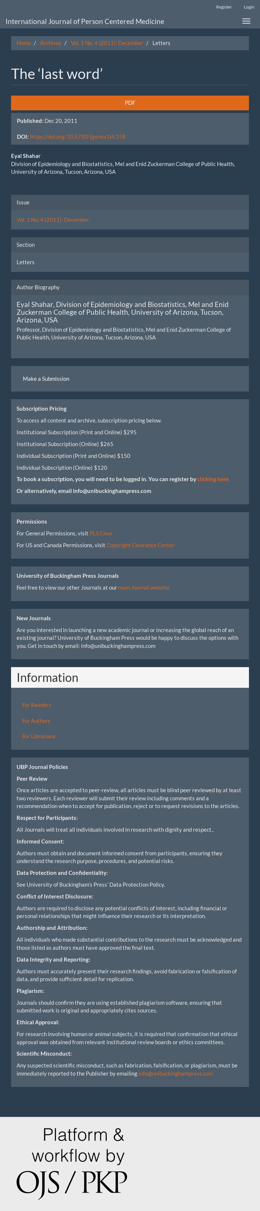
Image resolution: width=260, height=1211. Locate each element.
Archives (51, 42)
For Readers (36, 704)
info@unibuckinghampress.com (175, 1073)
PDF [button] (130, 102)
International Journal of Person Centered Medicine (85, 21)
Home (24, 42)
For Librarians (39, 736)
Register (224, 7)
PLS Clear (101, 533)
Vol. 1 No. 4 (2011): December (107, 42)
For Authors (36, 720)
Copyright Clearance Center (140, 545)
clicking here (213, 479)
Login (249, 7)
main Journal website (143, 587)
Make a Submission (46, 378)
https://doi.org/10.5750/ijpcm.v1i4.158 (78, 136)
